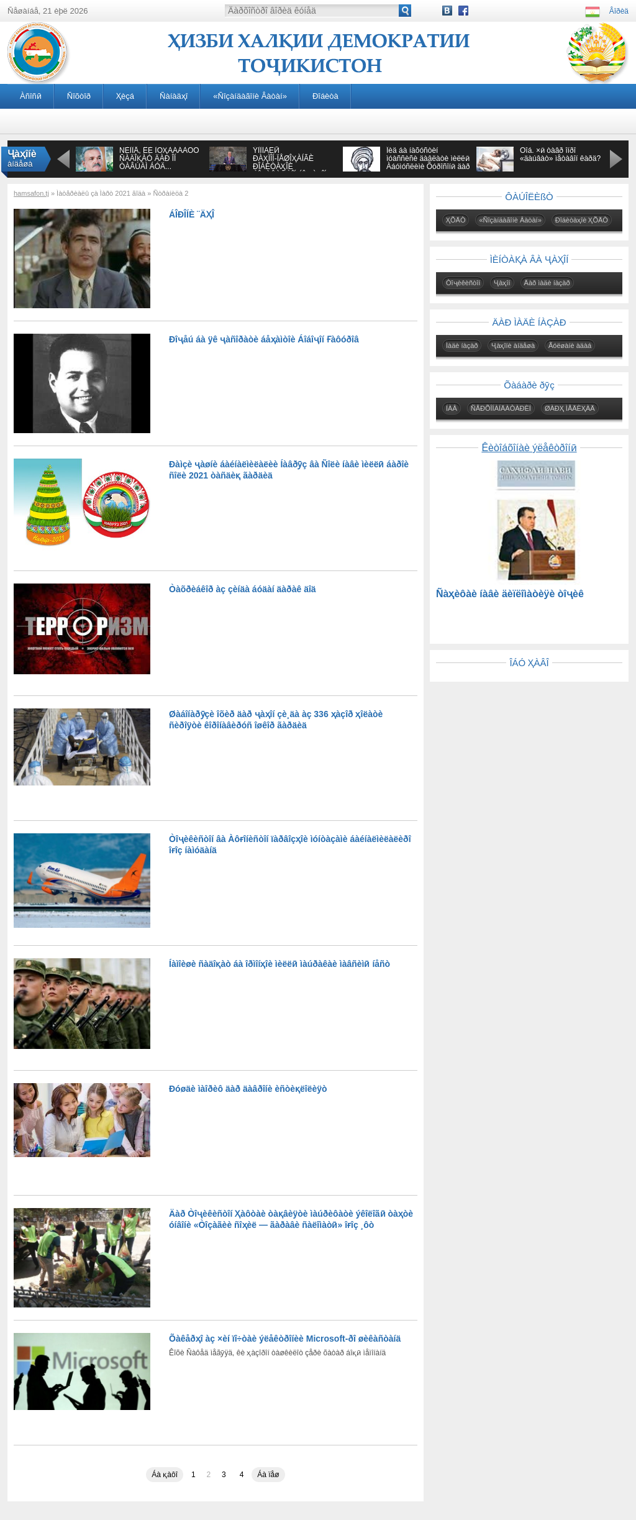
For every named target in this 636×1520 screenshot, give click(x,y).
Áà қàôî (165, 1474)
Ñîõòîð (79, 96)
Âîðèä (619, 11)
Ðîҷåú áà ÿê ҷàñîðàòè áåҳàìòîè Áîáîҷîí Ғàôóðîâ (264, 339)
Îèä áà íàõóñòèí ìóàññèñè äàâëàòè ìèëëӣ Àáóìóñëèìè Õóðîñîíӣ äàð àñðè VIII (428, 162)
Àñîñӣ (31, 96)
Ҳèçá (125, 96)
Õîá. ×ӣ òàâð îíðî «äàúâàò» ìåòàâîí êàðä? (560, 154)
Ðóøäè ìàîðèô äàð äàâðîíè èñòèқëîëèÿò (248, 1089)
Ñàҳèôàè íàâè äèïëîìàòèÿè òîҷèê (510, 593)
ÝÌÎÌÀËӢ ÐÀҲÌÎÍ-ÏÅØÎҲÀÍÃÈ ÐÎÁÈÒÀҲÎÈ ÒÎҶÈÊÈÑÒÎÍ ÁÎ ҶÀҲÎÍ (289, 162)
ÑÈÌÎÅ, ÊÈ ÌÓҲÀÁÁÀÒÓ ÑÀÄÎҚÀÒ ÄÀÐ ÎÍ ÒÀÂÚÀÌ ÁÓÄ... (159, 158)
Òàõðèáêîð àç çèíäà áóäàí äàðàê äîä (242, 589)
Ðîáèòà (325, 96)
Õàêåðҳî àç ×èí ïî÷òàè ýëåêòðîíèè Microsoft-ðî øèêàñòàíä (285, 1339)
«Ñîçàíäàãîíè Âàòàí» (250, 96)
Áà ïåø (268, 1474)
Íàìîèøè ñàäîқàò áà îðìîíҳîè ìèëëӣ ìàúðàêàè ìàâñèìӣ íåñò (279, 964)
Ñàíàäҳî (174, 96)
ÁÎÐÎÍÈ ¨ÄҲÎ (191, 214)
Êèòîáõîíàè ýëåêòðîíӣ (528, 447)
